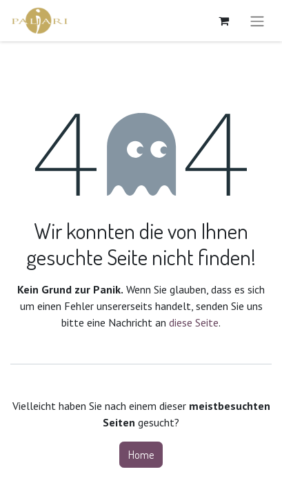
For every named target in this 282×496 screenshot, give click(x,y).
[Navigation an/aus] (257, 21)
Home (141, 455)
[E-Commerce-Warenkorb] (223, 20)
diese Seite (194, 322)
